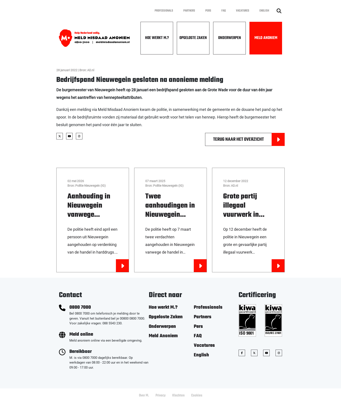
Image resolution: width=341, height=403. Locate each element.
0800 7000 (80, 307)
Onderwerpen (229, 38)
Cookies (196, 395)
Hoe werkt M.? (157, 38)
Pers (208, 10)
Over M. (144, 395)
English (264, 10)
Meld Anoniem (265, 38)
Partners (189, 10)
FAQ (223, 10)
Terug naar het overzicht (249, 139)
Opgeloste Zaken (193, 38)
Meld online (81, 334)
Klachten (178, 395)
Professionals (164, 10)
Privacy (160, 395)
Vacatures (242, 10)
